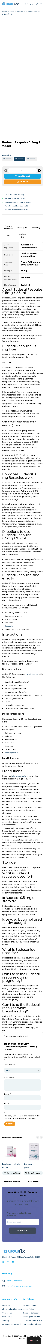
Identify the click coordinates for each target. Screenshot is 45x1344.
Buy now (24, 181)
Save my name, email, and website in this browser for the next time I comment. (22, 1117)
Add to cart (24, 176)
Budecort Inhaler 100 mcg (11, 1165)
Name (7, 1094)
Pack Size (6, 155)
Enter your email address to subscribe (19, 1214)
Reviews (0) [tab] (22, 235)
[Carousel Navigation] (39, 1137)
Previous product (12, 1182)
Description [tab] (22, 227)
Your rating (9, 1064)
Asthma (20, 11)
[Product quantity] (23, 170)
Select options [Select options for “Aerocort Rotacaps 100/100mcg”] (35, 1173)
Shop (12, 11)
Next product (34, 1182)
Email (7, 1103)
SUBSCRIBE (22, 1231)
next (41, 1137)
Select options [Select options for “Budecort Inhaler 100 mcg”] (13, 1173)
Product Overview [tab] (8, 227)
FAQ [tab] (9, 235)
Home (4, 11)
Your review (9, 1078)
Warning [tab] (36, 227)
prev (37, 1137)
